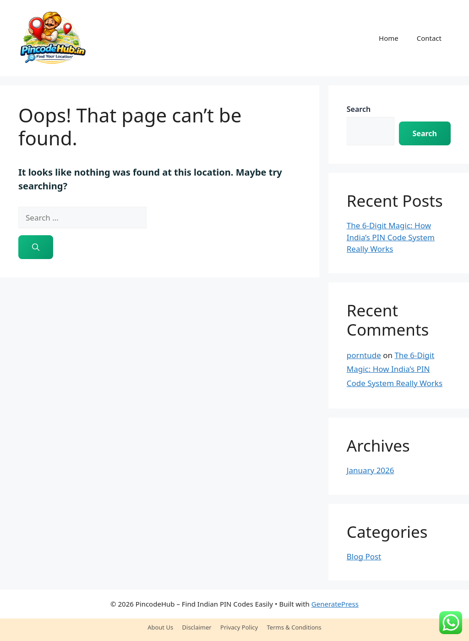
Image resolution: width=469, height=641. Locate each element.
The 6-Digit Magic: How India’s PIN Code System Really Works (391, 237)
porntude (364, 355)
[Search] (35, 247)
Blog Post (364, 556)
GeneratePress (335, 603)
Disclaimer (197, 627)
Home (388, 38)
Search (359, 109)
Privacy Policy (239, 627)
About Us (160, 627)
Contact (429, 38)
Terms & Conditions (294, 627)
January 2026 (370, 470)
